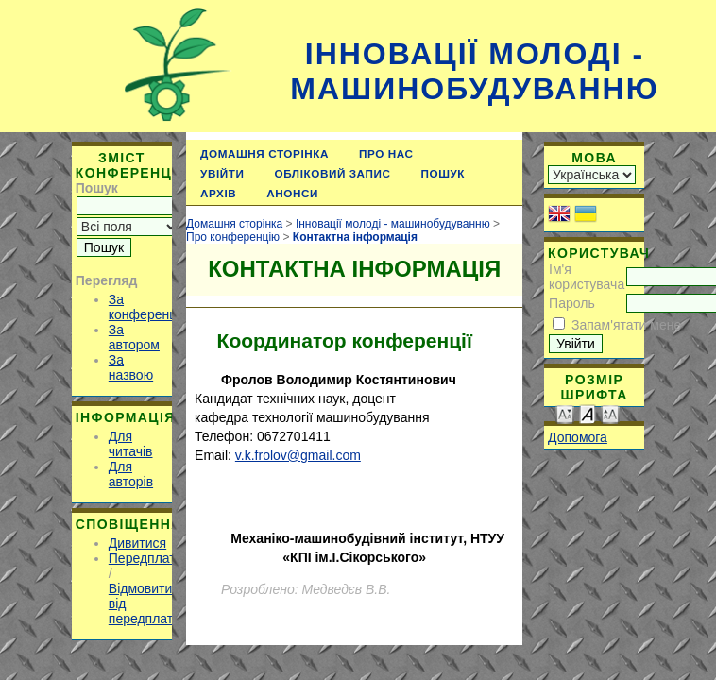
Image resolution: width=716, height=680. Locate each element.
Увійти (222, 173)
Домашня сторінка (264, 153)
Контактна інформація (355, 237)
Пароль (572, 303)
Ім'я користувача (586, 277)
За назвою (131, 367)
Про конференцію (233, 237)
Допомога (577, 437)
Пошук (443, 173)
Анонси (292, 193)
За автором (134, 337)
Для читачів (131, 444)
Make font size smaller (564, 413)
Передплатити (152, 558)
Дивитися (137, 543)
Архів (218, 193)
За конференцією (152, 307)
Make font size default (587, 413)
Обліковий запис (333, 173)
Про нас (386, 153)
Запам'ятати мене (626, 324)
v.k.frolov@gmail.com (298, 455)
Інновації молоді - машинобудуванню (474, 71)
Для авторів (131, 474)
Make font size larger (610, 413)
